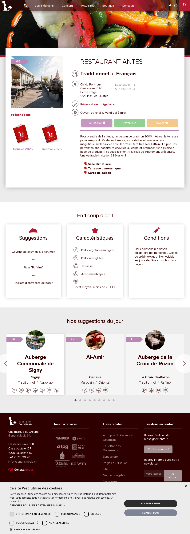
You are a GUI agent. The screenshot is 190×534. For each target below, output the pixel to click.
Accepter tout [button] (150, 503)
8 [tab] (109, 400)
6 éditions (44, 5)
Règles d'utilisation (115, 463)
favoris (162, 123)
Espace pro (110, 457)
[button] (64, 505)
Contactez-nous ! (158, 449)
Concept (67, 6)
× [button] (185, 486)
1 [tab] (75, 400)
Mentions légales (114, 475)
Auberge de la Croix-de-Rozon (155, 360)
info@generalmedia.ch (22, 461)
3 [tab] (85, 400)
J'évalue (130, 123)
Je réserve (97, 123)
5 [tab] (95, 400)
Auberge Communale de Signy (35, 363)
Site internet (125, 89)
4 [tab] (90, 400)
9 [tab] (114, 400)
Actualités (87, 6)
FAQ (106, 469)
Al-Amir (95, 357)
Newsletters (111, 482)
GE (18, 61)
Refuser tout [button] (150, 512)
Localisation (125, 85)
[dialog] (95, 508)
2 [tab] (80, 400)
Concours (128, 6)
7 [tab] (104, 400)
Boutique (108, 6)
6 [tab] (99, 400)
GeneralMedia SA (19, 435)
